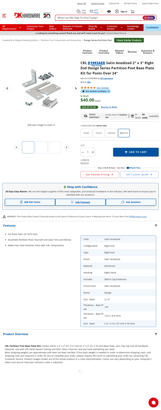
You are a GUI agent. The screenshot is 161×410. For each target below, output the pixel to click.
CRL (89, 82)
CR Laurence (106, 78)
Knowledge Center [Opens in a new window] (133, 27)
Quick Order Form (150, 3)
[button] (4, 15)
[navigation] (115, 27)
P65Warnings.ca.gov (138, 216)
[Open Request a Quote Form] (99, 174)
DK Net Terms (130, 3)
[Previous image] (7, 88)
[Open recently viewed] (109, 11)
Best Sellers (52, 27)
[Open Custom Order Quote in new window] (139, 174)
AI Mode (148, 17)
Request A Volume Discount (72, 27)
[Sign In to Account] (123, 11)
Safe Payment (80, 202)
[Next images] (66, 147)
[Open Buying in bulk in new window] (108, 107)
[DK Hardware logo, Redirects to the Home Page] (29, 15)
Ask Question (131, 202)
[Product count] (88, 152)
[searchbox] (106, 18)
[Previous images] (16, 147)
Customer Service (112, 27)
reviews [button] (103, 87)
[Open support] (154, 403)
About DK (81, 3)
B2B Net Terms (30, 202)
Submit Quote (97, 3)
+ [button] (93, 152)
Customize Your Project (35, 27)
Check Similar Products (129, 40)
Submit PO (114, 3)
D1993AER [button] (96, 62)
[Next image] (76, 88)
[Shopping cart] (132, 11)
